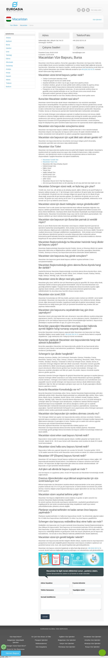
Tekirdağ (9, 55)
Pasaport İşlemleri (41, 640)
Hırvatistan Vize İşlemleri (92, 637)
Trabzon (8, 83)
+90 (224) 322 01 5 (94, 548)
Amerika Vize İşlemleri (92, 640)
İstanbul (8, 48)
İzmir (7, 52)
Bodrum (8, 86)
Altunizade (9, 62)
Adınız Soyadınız (46, 583)
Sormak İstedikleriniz (48, 597)
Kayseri (8, 76)
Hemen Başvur (12, 653)
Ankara (8, 38)
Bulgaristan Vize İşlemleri (67, 640)
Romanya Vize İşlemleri (67, 647)
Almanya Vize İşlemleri (92, 643)
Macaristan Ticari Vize (50, 162)
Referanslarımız (41, 643)
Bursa (8, 45)
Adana (8, 79)
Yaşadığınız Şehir (79, 590)
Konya (8, 72)
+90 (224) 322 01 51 (87, 69)
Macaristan (19, 19)
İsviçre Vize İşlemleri (67, 643)
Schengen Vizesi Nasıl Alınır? (15, 646)
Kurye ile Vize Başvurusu (15, 649)
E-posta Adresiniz (79, 583)
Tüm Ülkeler (14, 25)
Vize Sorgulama (41, 647)
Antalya (8, 69)
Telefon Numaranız (47, 590)
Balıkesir (9, 41)
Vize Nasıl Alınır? (16, 637)
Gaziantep (9, 66)
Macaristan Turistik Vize (50, 160)
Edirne (8, 59)
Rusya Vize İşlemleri (92, 647)
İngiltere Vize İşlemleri (66, 637)
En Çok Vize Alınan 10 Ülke (41, 637)
